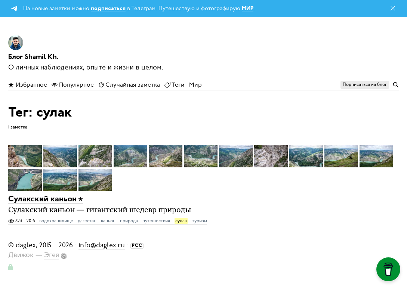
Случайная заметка (129, 85)
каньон (108, 221)
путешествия (156, 221)
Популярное (73, 85)
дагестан (87, 221)
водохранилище (56, 221)
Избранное (27, 85)
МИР (247, 9)
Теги (174, 85)
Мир (195, 85)
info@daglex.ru (101, 245)
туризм (199, 221)
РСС (137, 246)
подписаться (108, 9)
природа (129, 221)
